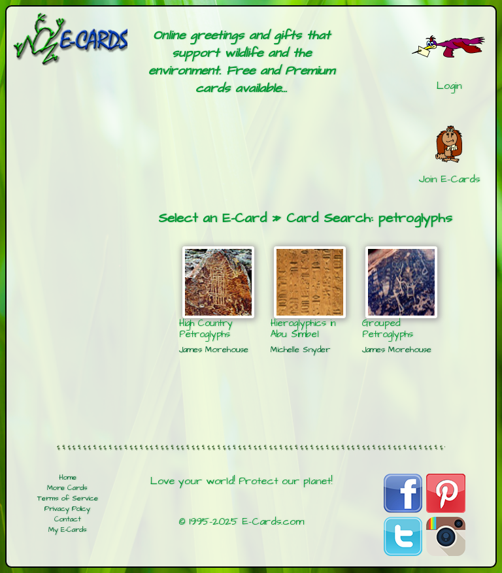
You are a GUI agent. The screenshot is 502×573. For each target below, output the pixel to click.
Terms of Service (67, 498)
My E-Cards (67, 530)
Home (67, 477)
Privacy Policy (67, 509)
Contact (67, 519)
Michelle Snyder (301, 349)
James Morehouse (213, 349)
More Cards (67, 488)
